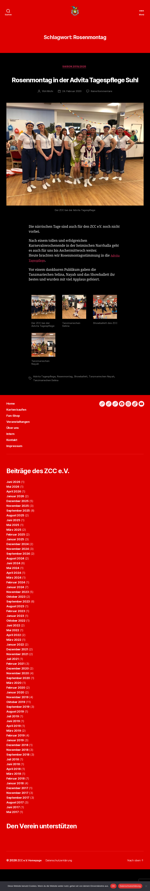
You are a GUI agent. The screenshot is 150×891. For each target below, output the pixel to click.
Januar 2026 (15, 513)
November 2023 (17, 608)
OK (113, 886)
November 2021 (17, 671)
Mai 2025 (12, 541)
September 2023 (18, 618)
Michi (49, 108)
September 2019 (18, 723)
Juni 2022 (13, 642)
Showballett (82, 393)
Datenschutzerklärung (130, 886)
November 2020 (17, 690)
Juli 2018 (12, 776)
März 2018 (13, 790)
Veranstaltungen (21, 438)
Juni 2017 (13, 824)
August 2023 (15, 623)
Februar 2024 (15, 599)
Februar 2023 (15, 628)
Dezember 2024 (17, 561)
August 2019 (15, 728)
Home (11, 420)
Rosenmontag (66, 393)
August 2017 (15, 819)
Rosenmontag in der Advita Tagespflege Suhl (75, 90)
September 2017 (17, 814)
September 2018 (18, 771)
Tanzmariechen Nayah (104, 393)
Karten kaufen (19, 426)
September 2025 (18, 527)
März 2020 (14, 699)
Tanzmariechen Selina (46, 397)
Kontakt (13, 456)
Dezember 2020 (17, 685)
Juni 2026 (13, 498)
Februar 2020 (15, 704)
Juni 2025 (13, 537)
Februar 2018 (15, 795)
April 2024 (13, 589)
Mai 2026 (12, 503)
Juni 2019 (13, 738)
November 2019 (17, 714)
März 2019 (13, 747)
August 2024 (15, 575)
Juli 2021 (12, 675)
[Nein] (146, 886)
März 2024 (13, 594)
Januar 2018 (15, 800)
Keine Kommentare (102, 108)
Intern (11, 450)
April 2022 (13, 652)
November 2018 (17, 766)
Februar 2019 (15, 752)
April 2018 (13, 785)
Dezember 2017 (17, 805)
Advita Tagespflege (44, 393)
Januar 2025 (15, 556)
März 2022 (13, 656)
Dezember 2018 (17, 762)
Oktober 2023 (16, 613)
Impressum (16, 462)
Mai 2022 (12, 647)
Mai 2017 (12, 829)
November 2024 (17, 565)
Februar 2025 (15, 551)
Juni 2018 (13, 781)
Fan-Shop (15, 432)
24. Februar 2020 (71, 108)
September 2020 (18, 695)
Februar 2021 (15, 680)
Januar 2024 (15, 604)
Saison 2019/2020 (75, 71)
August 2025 (15, 532)
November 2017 (17, 809)
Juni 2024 (13, 580)
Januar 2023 (15, 632)
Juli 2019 (12, 733)
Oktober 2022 (15, 637)
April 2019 (13, 742)
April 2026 (13, 508)
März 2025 (13, 546)
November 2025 (17, 522)
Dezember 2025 (17, 518)
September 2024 (18, 570)
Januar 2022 (15, 661)
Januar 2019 (15, 757)
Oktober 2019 (15, 719)
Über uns (14, 444)
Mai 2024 (12, 585)
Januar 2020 (15, 709)
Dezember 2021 (17, 666)
